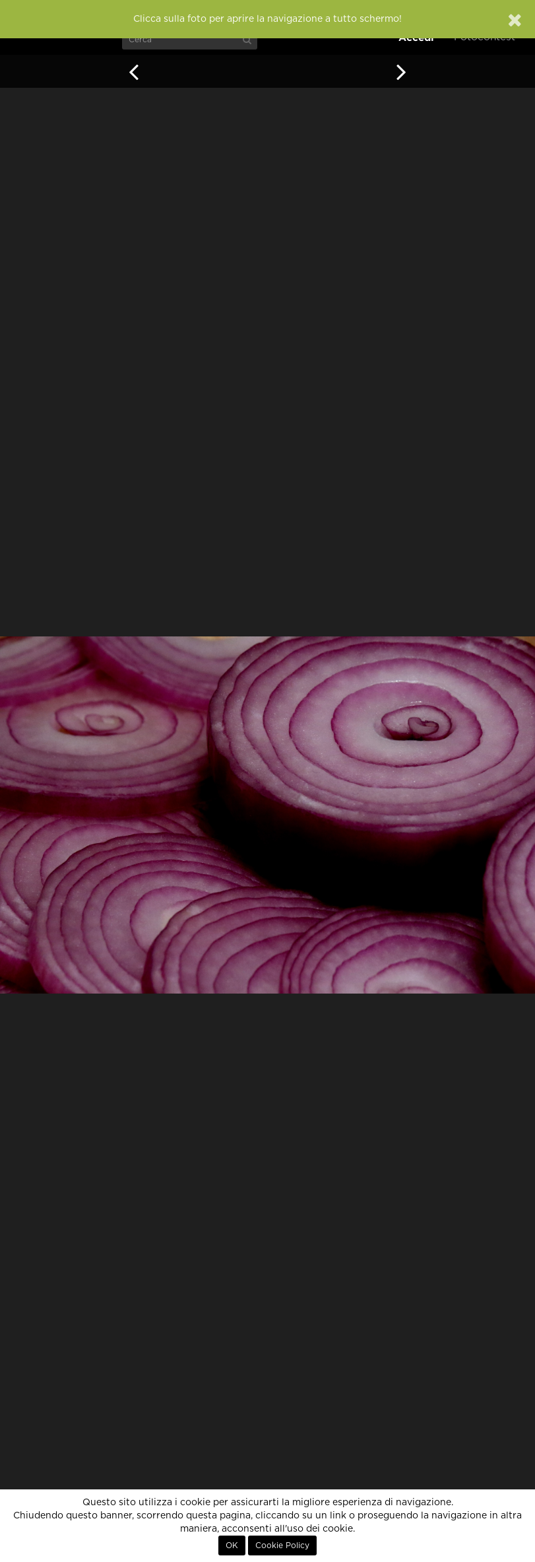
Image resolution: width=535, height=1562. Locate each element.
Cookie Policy (282, 1545)
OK (232, 1545)
